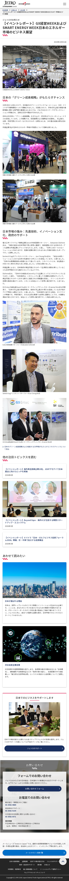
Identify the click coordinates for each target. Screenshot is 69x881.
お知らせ (47, 865)
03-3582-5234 (10, 811)
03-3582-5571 (10, 816)
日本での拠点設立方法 (37, 861)
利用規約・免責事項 (14, 869)
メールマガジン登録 (34, 852)
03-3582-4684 (10, 805)
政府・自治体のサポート (27, 865)
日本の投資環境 (14, 861)
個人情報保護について (30, 869)
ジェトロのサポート (53, 861)
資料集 (39, 865)
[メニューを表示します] (64, 4)
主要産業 (25, 861)
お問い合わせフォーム (34, 788)
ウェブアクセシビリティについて (34, 872)
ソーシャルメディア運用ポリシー (50, 869)
